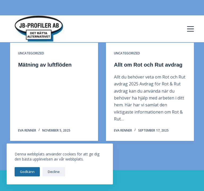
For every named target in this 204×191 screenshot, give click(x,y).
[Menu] (190, 28)
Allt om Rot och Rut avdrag (148, 65)
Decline (54, 171)
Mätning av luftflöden (44, 65)
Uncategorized (31, 53)
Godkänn (27, 171)
